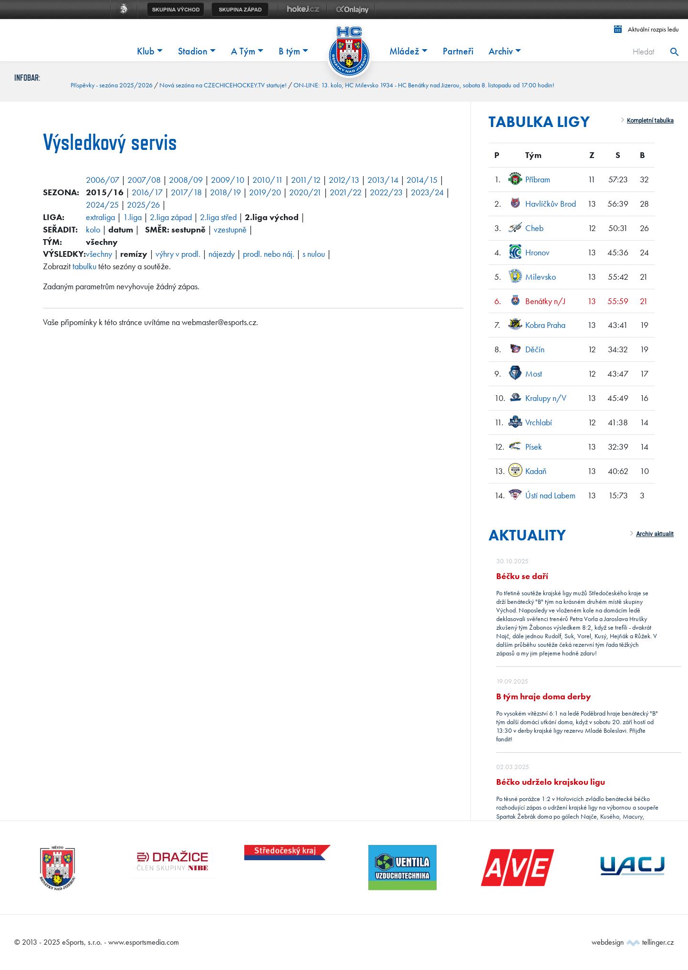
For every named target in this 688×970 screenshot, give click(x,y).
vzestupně (230, 229)
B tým (289, 51)
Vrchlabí (538, 422)
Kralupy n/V (545, 397)
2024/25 (102, 204)
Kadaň (535, 470)
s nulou (313, 253)
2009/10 (227, 179)
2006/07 (102, 179)
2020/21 (305, 192)
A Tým (243, 51)
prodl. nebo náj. (268, 253)
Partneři (458, 51)
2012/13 (344, 179)
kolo (93, 229)
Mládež (404, 51)
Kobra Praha (545, 324)
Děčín (534, 349)
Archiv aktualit (655, 534)
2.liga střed (218, 216)
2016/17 (147, 192)
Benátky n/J (545, 300)
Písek (533, 446)
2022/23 (386, 192)
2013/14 (382, 179)
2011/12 (306, 179)
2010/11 (267, 179)
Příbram (537, 179)
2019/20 (265, 192)
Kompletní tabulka (650, 120)
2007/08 (144, 179)
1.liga (132, 216)
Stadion (193, 51)
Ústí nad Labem (550, 495)
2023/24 (427, 192)
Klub (146, 51)
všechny (99, 253)
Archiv (501, 51)
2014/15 (422, 179)
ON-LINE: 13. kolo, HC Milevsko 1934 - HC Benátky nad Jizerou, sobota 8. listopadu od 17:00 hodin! (423, 85)
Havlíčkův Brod (550, 203)
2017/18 (186, 192)
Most (533, 373)
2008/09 (186, 179)
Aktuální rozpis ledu (646, 29)
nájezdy (221, 253)
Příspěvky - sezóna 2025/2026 (112, 85)
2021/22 (346, 192)
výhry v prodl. (178, 253)
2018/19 (225, 192)
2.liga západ (171, 216)
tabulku (84, 266)
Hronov (537, 252)
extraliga (100, 216)
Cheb (534, 227)
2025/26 (143, 204)
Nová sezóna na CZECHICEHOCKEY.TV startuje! (223, 85)
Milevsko (540, 276)
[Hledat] (646, 51)
